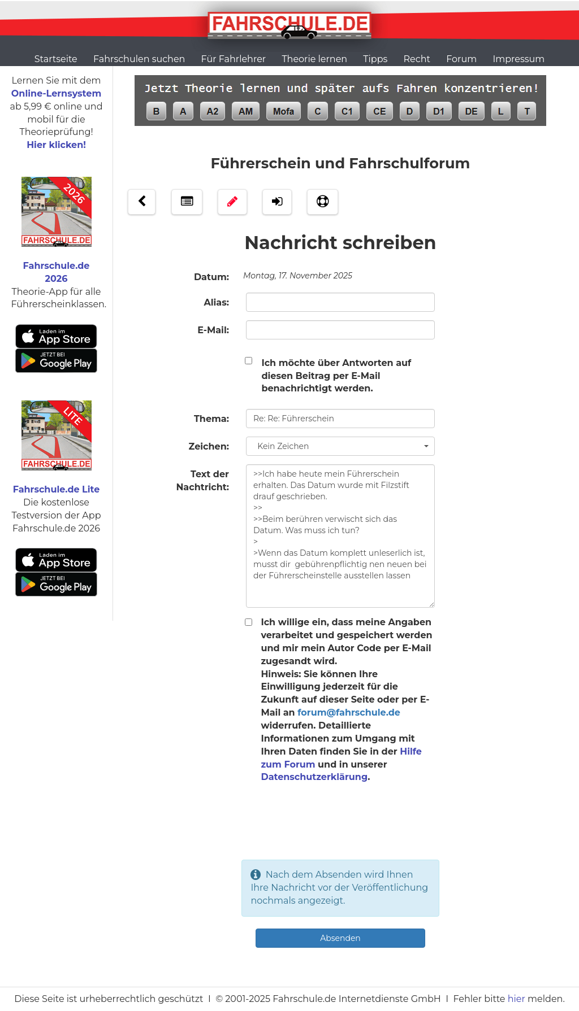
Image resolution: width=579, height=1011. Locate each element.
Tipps (375, 59)
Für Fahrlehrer (233, 59)
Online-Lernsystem (56, 93)
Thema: (211, 418)
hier (516, 998)
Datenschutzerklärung (314, 777)
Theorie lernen (314, 59)
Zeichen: (209, 446)
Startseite (55, 59)
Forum (461, 59)
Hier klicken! (56, 145)
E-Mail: (213, 330)
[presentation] (340, 829)
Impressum (518, 59)
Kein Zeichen (341, 446)
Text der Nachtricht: (202, 481)
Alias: (216, 302)
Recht (417, 59)
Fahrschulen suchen (139, 59)
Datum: (211, 277)
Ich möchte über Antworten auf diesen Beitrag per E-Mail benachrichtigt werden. (336, 376)
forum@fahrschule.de (348, 712)
